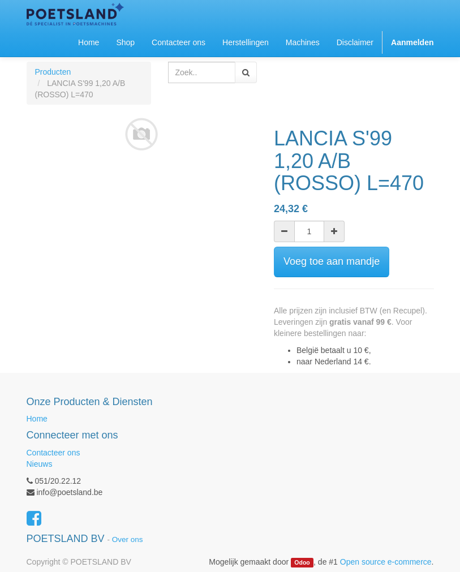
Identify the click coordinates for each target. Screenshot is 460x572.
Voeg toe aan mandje (331, 261)
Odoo (301, 562)
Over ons (127, 539)
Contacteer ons (53, 452)
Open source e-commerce (386, 561)
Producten (53, 71)
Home (37, 418)
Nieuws (40, 463)
